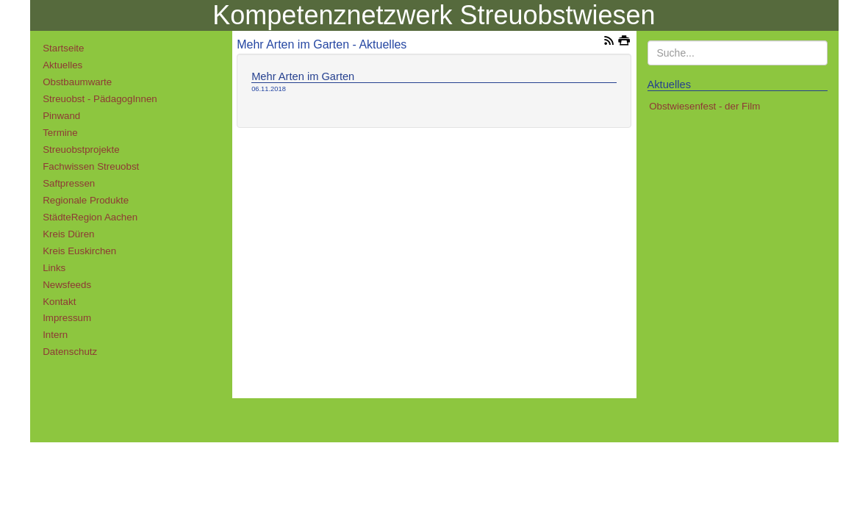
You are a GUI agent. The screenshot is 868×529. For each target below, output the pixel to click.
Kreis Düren (68, 234)
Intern (55, 334)
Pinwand (61, 115)
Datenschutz (70, 351)
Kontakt (59, 301)
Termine (60, 132)
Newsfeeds (67, 284)
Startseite (63, 48)
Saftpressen (69, 183)
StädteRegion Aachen (90, 217)
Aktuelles (62, 65)
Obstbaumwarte (77, 81)
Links (54, 267)
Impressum (67, 317)
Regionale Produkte (86, 200)
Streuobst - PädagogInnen (100, 98)
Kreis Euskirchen (79, 250)
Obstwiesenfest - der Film (704, 106)
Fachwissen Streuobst (91, 166)
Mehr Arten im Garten (302, 76)
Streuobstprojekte (81, 149)
